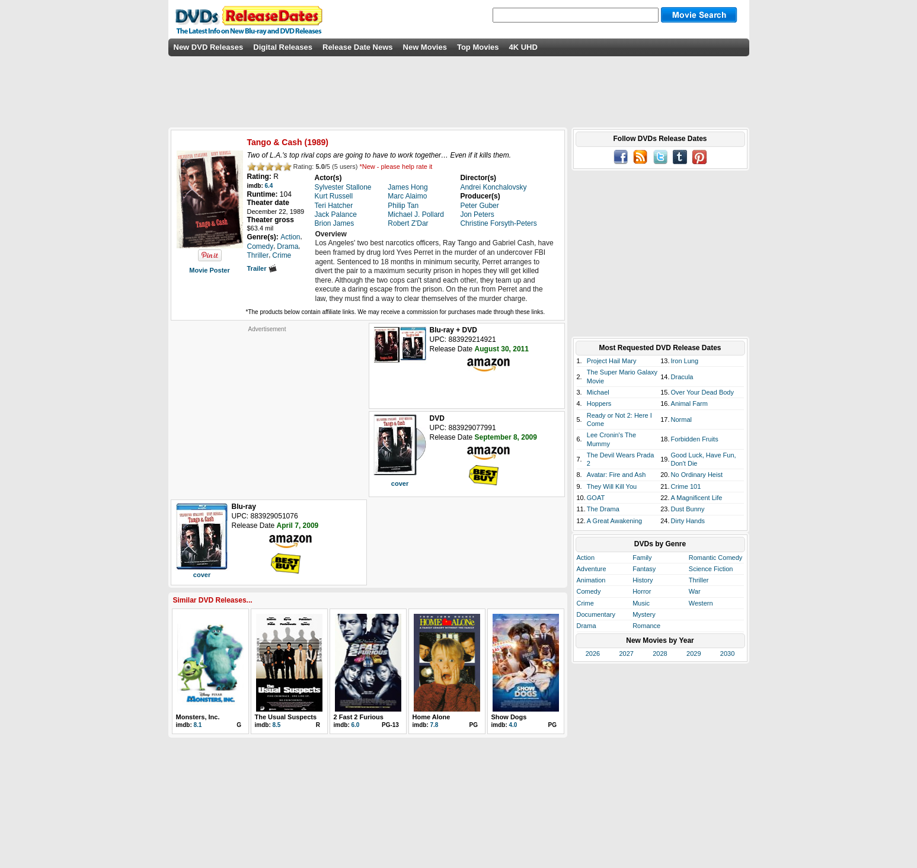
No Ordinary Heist (697, 474)
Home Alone (431, 716)
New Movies (425, 47)
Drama (586, 625)
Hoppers (599, 403)
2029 (693, 653)
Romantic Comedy (715, 557)
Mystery (644, 614)
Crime (585, 603)
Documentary (596, 614)
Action (586, 557)
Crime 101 (686, 486)
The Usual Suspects (286, 716)
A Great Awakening (614, 520)
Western (701, 603)
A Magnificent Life (697, 497)
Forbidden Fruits (694, 439)
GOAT (596, 497)
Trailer (262, 268)
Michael (598, 392)
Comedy (589, 591)
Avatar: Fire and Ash (616, 474)
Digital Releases (282, 47)
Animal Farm (689, 403)
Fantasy (644, 568)
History (642, 580)
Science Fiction (711, 568)
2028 (660, 653)
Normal (681, 419)
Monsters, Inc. (198, 716)
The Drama (603, 509)
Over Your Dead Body (702, 392)
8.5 (277, 725)
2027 (626, 653)
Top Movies (478, 47)
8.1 (198, 725)
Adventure (591, 568)
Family (641, 557)
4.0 (513, 725)
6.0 (356, 725)
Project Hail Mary (612, 360)
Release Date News (357, 47)
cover (399, 483)
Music (641, 603)
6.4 (269, 185)
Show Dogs (509, 716)
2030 (727, 653)
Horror (641, 591)
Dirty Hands (688, 520)
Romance (646, 625)
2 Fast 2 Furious (359, 716)
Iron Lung (684, 360)
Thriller (699, 580)
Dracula (682, 376)
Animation (591, 580)
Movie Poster (209, 270)
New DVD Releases (209, 47)
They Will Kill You (612, 486)
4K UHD (523, 47)
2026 (593, 653)
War (695, 591)
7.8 (434, 725)
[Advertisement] (267, 407)
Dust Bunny (688, 509)
